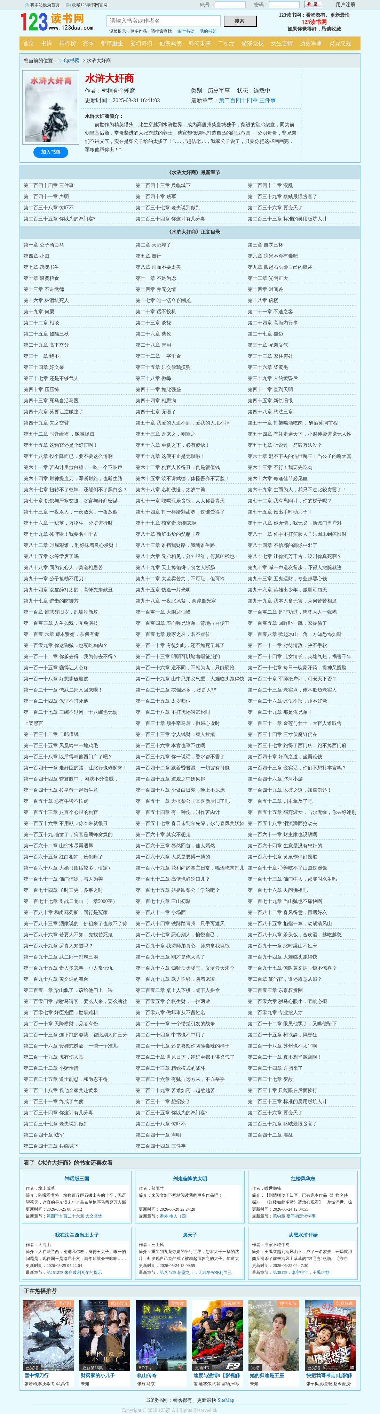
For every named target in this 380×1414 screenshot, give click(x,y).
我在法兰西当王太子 (77, 1235)
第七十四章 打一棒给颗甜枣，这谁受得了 (180, 512)
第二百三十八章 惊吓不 (49, 207)
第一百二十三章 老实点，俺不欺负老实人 (292, 690)
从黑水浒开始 (303, 1235)
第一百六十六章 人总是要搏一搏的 (173, 856)
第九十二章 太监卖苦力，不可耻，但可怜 (180, 578)
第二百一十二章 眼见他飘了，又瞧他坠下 (292, 1023)
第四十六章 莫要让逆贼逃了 (54, 411)
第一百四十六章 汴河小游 (275, 779)
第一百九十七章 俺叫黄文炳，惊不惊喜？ (292, 968)
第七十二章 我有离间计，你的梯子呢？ (290, 500)
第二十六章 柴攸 (153, 334)
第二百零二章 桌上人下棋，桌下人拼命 (178, 990)
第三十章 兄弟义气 (268, 345)
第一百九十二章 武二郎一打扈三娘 (61, 957)
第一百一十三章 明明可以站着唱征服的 (178, 656)
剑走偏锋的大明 (190, 1178)
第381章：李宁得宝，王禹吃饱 (301, 1272)
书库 (46, 43)
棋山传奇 (147, 1375)
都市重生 (112, 43)
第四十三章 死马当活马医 (51, 400)
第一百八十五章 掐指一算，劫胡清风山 (290, 923)
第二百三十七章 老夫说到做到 (168, 207)
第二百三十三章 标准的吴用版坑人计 (287, 218)
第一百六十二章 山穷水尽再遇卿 (58, 845)
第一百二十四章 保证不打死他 (56, 701)
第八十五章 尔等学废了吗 (51, 556)
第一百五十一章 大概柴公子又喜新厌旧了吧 (183, 801)
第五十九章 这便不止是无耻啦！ (170, 456)
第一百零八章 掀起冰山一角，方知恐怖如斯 (295, 634)
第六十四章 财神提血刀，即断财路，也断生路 (73, 478)
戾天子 (190, 1235)
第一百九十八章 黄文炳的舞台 (56, 979)
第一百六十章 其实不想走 (163, 834)
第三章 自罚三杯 (265, 245)
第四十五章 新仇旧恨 (270, 400)
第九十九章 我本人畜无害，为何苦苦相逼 (292, 601)
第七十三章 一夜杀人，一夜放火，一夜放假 (71, 512)
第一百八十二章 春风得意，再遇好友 (287, 912)
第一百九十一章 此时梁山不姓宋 (282, 945)
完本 (88, 43)
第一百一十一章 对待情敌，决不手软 (287, 645)
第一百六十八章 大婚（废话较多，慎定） (68, 868)
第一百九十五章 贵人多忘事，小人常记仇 (68, 968)
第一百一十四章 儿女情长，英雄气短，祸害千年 (299, 656)
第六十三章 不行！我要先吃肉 (280, 467)
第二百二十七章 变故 (270, 1079)
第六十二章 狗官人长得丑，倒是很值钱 (178, 467)
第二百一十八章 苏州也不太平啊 (282, 1046)
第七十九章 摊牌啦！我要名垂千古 (61, 534)
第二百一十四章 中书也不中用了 (170, 1034)
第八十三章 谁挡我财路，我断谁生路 (175, 545)
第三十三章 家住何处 (270, 356)
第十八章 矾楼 (263, 300)
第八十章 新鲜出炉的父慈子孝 (168, 534)
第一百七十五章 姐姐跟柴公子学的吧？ (178, 890)
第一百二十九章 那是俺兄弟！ (280, 712)
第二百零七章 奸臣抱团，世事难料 (61, 1012)
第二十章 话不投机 (156, 311)
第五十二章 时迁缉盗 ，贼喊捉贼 (59, 434)
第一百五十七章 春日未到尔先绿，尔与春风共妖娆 (190, 823)
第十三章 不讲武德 (44, 289)
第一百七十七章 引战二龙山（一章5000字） (71, 901)
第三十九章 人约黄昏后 (273, 378)
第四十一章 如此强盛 (158, 389)
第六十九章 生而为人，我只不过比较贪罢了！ (297, 489)
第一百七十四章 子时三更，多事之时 (63, 890)
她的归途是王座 (267, 1375)
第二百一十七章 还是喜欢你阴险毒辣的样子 (183, 1046)
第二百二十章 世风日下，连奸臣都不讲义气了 (185, 1057)
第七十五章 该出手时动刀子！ (280, 512)
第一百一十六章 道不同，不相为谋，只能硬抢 (185, 667)
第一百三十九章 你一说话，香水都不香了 (180, 756)
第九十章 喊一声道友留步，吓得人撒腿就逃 (295, 567)
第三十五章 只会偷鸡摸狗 (163, 367)
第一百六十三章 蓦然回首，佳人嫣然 (175, 845)
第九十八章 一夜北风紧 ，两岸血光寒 (176, 601)
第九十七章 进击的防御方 (51, 601)
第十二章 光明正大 (268, 278)
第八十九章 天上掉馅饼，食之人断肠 (175, 567)
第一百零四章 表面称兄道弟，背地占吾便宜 (183, 623)
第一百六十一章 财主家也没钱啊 (282, 834)
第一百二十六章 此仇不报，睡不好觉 (287, 701)
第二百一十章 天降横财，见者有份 (61, 1023)
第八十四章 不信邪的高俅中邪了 (282, 545)
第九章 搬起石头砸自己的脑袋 (280, 267)
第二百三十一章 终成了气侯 (54, 1101)
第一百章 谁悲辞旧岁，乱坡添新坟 (61, 612)
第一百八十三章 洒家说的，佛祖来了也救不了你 (75, 923)
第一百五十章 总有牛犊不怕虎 (56, 801)
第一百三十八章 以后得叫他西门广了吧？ (68, 756)
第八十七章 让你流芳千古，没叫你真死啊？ (295, 556)
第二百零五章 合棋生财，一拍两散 (173, 1001)
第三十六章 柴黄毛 (268, 367)
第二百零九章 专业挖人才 (275, 1012)
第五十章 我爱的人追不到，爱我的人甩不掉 (183, 423)
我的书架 (208, 31)
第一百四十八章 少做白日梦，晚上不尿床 (180, 790)
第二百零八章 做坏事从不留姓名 (170, 1012)
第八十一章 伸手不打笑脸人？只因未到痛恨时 (297, 534)
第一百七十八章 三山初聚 (163, 901)
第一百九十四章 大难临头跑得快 (282, 957)
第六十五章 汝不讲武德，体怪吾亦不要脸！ (183, 478)
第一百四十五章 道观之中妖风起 (170, 779)
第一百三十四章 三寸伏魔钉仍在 (282, 734)
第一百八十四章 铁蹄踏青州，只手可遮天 (180, 923)
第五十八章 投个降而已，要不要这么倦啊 (68, 456)
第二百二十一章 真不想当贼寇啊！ (285, 1057)
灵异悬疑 (340, 43)
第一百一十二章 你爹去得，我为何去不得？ (71, 656)
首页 (28, 43)
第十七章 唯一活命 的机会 (164, 300)
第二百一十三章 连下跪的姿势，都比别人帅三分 (75, 1034)
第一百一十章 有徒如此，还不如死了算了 (180, 645)
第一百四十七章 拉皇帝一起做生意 (61, 790)
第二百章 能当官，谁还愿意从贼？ (285, 979)
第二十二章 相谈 (41, 322)
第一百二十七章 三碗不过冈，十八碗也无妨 (71, 712)
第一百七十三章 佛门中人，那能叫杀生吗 (292, 879)
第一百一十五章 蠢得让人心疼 (56, 667)
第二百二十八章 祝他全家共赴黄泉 (61, 1090)
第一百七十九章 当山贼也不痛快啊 (285, 901)
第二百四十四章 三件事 (247, 100)
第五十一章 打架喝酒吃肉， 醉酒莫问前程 (293, 423)
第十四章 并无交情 (156, 289)
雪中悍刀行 (36, 1375)
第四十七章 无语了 (156, 411)
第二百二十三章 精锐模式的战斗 (170, 1068)
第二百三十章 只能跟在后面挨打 (282, 1090)
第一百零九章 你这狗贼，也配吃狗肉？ (66, 645)
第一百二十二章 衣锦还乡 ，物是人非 (176, 690)
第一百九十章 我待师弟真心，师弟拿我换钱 (183, 945)
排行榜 (67, 43)
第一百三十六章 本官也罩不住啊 (170, 745)
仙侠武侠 (170, 43)
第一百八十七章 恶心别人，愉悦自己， (178, 934)
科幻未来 (200, 43)
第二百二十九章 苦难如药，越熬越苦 (175, 1090)
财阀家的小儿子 (98, 1375)
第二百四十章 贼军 (156, 196)
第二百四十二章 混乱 (270, 185)
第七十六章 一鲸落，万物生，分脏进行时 (68, 523)
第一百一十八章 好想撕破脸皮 (56, 678)
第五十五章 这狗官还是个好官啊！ (61, 445)
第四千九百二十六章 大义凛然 (74, 1216)
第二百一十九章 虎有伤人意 (54, 1057)
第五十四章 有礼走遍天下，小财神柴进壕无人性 (299, 434)
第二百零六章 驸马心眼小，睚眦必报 (287, 1001)
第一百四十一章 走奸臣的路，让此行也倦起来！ (75, 767)
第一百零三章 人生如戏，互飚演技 (61, 623)
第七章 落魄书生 (41, 267)
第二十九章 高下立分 (46, 345)
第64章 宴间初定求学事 (294, 1216)
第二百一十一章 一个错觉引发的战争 (175, 1023)
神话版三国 (77, 1178)
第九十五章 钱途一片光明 (163, 589)
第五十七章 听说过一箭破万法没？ (285, 445)
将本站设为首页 (45, 4)
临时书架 (185, 31)
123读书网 (57, 22)
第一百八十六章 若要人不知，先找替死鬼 (68, 934)
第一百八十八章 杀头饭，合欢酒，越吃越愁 (295, 934)
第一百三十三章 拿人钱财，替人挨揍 (175, 734)
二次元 (226, 43)
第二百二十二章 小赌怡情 (51, 1068)
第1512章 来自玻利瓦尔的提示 (74, 1272)
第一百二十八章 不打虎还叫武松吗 (173, 712)
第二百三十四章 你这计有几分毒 (170, 218)
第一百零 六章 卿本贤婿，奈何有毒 (61, 634)
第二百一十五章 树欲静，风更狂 (282, 1034)
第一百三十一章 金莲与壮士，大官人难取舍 (295, 723)
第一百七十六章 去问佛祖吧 (278, 890)
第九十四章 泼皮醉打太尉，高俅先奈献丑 (68, 589)
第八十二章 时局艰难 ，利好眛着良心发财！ (71, 545)
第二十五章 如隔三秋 (46, 334)
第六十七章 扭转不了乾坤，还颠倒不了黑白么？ (75, 489)
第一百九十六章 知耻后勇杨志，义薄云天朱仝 (185, 968)
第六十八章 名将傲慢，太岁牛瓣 (170, 489)
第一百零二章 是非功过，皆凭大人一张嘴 (292, 612)
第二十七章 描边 (265, 334)
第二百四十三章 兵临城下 (163, 185)
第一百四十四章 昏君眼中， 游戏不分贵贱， (71, 779)
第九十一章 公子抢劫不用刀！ (56, 578)
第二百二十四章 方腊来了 (275, 1068)
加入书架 (51, 152)
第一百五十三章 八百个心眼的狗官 (61, 812)
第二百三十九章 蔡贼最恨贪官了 (282, 196)
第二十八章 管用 (153, 345)
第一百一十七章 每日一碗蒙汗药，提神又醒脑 (297, 667)
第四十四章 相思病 (156, 400)
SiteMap (226, 1400)
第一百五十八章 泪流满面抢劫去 (282, 823)
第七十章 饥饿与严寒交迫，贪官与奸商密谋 (71, 500)
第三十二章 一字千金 (158, 356)
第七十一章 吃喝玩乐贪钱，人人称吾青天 (180, 500)
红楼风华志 (303, 1178)
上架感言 (33, 723)
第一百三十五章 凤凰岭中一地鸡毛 (61, 745)
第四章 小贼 (36, 256)
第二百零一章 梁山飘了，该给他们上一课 (68, 990)
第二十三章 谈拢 (153, 322)
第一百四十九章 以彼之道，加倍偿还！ (290, 790)
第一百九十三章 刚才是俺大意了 (170, 957)
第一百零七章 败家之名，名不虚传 (173, 634)
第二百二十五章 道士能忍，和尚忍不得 (66, 1079)
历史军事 (311, 43)
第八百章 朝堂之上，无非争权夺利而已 (196, 1272)
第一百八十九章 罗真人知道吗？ (58, 945)
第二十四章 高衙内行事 (273, 322)
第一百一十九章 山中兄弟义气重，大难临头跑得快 (190, 678)
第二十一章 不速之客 (270, 311)
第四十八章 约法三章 (270, 411)
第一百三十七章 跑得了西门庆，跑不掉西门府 (297, 745)
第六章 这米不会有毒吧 (273, 256)
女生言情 (282, 43)
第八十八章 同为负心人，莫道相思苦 (63, 567)
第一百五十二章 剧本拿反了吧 (280, 801)
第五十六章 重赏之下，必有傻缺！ (173, 445)
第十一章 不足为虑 (156, 278)
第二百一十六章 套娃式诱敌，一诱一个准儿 (71, 1046)
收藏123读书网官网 (90, 4)
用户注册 (345, 4)
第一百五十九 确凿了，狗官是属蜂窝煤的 (68, 834)
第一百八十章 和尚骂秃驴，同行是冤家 (66, 912)
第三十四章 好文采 (44, 367)
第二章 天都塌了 (153, 245)
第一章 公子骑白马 (44, 245)
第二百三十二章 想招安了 (163, 1101)
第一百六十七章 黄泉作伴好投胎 (282, 856)
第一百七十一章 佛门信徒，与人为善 (63, 879)
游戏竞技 (253, 43)
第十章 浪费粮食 (41, 278)
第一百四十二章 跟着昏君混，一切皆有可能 (183, 767)
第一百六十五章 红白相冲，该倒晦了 (63, 856)
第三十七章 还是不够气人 (51, 378)
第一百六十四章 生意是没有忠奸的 (285, 845)
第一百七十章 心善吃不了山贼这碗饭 (287, 868)
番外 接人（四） (175, 1216)
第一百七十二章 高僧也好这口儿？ (173, 879)
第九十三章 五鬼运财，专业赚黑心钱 (287, 578)
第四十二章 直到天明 (270, 389)
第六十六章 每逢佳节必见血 (278, 478)
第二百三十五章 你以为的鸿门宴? (59, 218)
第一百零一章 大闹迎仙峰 (163, 612)
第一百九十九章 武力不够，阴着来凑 (175, 979)
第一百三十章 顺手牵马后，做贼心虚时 (178, 723)
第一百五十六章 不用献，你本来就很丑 (66, 823)
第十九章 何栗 (39, 311)
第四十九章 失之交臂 (46, 423)
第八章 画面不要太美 (158, 267)
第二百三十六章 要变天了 (275, 207)
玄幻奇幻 (141, 43)
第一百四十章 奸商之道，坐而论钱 (285, 756)
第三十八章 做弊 (153, 378)
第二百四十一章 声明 (46, 196)
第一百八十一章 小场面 (161, 912)
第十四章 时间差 (265, 289)
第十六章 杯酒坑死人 (46, 300)
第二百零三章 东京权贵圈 (275, 990)
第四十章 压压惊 (41, 389)
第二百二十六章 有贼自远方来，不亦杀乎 (180, 1079)
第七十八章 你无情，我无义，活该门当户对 (295, 523)
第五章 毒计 (148, 256)
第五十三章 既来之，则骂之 (166, 434)
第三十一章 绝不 (41, 356)
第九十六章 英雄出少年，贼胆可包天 (287, 589)
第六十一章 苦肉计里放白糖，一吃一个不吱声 (73, 467)
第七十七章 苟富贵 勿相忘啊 (166, 523)
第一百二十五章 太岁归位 (163, 701)
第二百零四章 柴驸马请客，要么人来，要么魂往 (75, 1001)
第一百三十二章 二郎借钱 (51, 734)
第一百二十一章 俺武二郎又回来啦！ (63, 690)
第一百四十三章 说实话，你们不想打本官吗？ (297, 767)
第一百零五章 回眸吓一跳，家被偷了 (287, 623)
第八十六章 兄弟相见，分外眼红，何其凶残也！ (187, 556)
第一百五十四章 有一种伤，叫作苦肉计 (178, 812)
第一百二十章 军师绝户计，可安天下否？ (292, 678)
